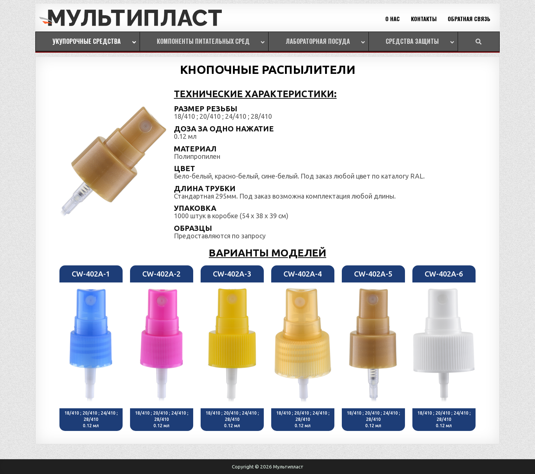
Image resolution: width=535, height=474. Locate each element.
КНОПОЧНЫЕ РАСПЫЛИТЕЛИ (268, 69)
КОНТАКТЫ (424, 18)
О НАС (392, 18)
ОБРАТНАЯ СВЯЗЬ (469, 18)
